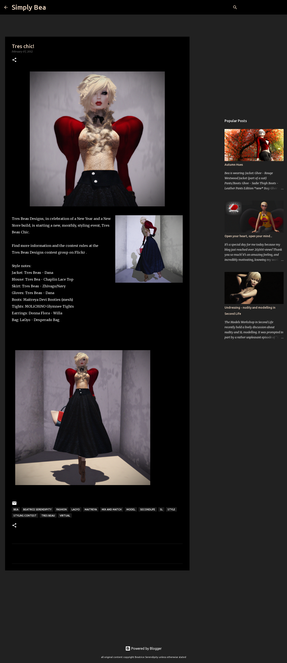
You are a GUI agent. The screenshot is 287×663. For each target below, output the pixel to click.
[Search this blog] (261, 7)
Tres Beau (32, 272)
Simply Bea (29, 7)
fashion (61, 509)
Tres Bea (32, 279)
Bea (16, 509)
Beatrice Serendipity (37, 509)
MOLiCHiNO (35, 306)
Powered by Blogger (143, 648)
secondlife (147, 509)
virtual (65, 515)
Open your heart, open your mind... (248, 236)
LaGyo (25, 320)
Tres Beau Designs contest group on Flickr (49, 252)
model (130, 509)
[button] (14, 60)
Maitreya (30, 299)
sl (161, 509)
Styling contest (25, 515)
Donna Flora (39, 313)
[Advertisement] (97, 606)
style (171, 509)
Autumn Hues (234, 164)
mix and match (112, 509)
